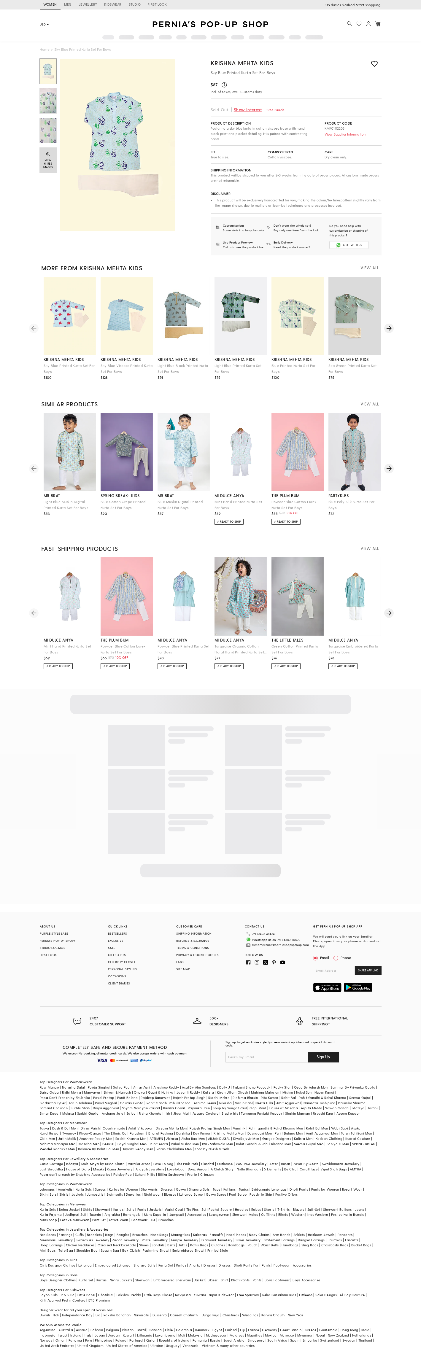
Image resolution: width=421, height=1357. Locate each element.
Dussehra (159, 1308)
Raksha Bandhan (117, 1308)
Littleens (305, 1288)
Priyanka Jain (199, 1101)
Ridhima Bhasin (245, 1091)
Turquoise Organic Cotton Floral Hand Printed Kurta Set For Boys (239, 649)
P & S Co (67, 1288)
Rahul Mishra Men (185, 1137)
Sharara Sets (199, 1182)
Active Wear (118, 1213)
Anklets (299, 1228)
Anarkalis (65, 1182)
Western (297, 1208)
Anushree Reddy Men (95, 1132)
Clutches (218, 1238)
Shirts (87, 1203)
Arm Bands (281, 1228)
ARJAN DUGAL (219, 1132)
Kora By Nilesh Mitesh (212, 1142)
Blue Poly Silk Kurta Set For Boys (351, 504)
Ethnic (283, 1208)
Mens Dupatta (155, 1208)
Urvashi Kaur (323, 1106)
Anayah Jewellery (150, 1162)
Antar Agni (141, 1080)
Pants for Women (325, 1182)
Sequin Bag (110, 1243)
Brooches (166, 1213)
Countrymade (114, 1121)
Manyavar (92, 1086)
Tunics (244, 1182)
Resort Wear (352, 1182)
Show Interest (248, 109)
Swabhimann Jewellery (341, 1157)
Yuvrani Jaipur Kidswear (214, 1288)
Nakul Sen (304, 1086)
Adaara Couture (206, 1106)
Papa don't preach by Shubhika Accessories (75, 1168)
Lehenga (85, 1259)
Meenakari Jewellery (56, 1233)
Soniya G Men (338, 1137)
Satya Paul (121, 1080)
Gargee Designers (276, 1132)
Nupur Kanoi (324, 1086)
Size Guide (275, 110)
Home (45, 49)
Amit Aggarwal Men (322, 1127)
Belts (171, 1238)
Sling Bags (309, 1238)
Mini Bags (48, 1243)
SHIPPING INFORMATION (194, 933)
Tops (216, 1182)
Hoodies (241, 1203)
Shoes (144, 1238)
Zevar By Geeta (306, 1157)
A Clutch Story (222, 1162)
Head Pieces (236, 1228)
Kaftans (229, 1182)
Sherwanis (149, 1182)
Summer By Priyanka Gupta (353, 1080)
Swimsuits (115, 1188)
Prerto (192, 1168)
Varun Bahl (243, 1096)
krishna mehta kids (64, 359)
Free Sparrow (248, 1288)
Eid (98, 1308)
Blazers (298, 1203)
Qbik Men (47, 1132)
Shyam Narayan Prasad (141, 1101)
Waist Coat (174, 1203)
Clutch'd (207, 1157)
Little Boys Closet (158, 1288)
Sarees (100, 1182)
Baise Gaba (49, 1086)
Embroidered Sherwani (172, 1273)
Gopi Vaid (258, 1101)
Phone (345, 957)
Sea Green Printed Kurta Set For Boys (352, 368)
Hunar (285, 1157)
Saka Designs (326, 1288)
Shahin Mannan (297, 1106)
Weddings (250, 1308)
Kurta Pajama (51, 1208)
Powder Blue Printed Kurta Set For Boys (184, 649)
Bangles (123, 1228)
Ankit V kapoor (140, 1121)
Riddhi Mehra (219, 1091)
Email (321, 957)
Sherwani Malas (245, 1208)
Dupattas (133, 1188)
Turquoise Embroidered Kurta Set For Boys (353, 649)
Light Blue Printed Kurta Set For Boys (238, 368)
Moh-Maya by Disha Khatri (103, 1157)
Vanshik (239, 1121)
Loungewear (219, 1208)
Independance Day (77, 1308)
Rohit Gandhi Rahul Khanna (169, 1096)
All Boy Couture (352, 1288)
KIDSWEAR (112, 4)
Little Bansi (86, 1288)
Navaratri (142, 1308)
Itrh (167, 1106)
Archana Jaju (112, 1106)
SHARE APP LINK (368, 970)
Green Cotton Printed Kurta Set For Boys (294, 649)
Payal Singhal (106, 1096)
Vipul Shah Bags (333, 1162)
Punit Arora (159, 1137)
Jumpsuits (95, 1188)
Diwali (45, 1308)
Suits (130, 1203)
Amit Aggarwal (288, 1096)
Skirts (63, 1188)
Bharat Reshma (160, 1127)
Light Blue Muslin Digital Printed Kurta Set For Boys (66, 504)
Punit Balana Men (289, 1127)
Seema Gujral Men (308, 1137)
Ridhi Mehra (71, 1086)
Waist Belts (269, 1238)
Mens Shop (48, 1213)
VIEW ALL (369, 267)
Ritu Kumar (269, 1091)
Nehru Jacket (69, 1203)
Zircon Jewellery (125, 1233)
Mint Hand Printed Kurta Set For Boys (238, 504)
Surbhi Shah (80, 1101)
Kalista (208, 1086)
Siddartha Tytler (53, 1096)
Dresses (167, 1182)
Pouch (253, 1238)
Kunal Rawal (49, 1127)
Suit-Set (313, 1203)
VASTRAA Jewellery (251, 1157)
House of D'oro (78, 1162)
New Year (295, 1308)
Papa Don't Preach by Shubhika (65, 1091)
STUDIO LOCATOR (53, 947)
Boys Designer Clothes (58, 1273)
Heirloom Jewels (321, 1228)
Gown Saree (216, 1188)
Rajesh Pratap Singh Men (210, 1121)
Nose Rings (159, 1228)
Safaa (131, 1106)
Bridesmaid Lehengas (269, 1182)
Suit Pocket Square (216, 1203)
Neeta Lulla (264, 1096)
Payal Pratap (103, 1091)
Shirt (224, 1273)
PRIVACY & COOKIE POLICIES (197, 955)
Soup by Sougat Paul (230, 1101)
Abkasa (172, 1132)
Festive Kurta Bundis (347, 1208)
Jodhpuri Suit (76, 1208)
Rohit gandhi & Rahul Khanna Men (276, 1121)
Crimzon (207, 1168)
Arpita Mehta (311, 1101)
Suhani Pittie (145, 1168)
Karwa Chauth (273, 1308)
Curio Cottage (51, 1157)
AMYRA (355, 1162)
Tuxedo (95, 1208)
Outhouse (225, 1157)
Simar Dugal (49, 1106)
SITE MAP (183, 969)
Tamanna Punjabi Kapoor (261, 1106)
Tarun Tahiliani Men (356, 1127)
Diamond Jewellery (217, 1233)
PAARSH (108, 1137)
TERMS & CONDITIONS (192, 947)
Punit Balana (127, 1091)
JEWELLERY (88, 4)
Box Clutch (131, 1243)
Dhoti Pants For (246, 1259)
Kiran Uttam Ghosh (232, 1086)
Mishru (287, 1086)
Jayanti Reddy (188, 1086)
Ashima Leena (205, 1096)
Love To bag (163, 1157)
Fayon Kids (49, 1288)
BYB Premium (99, 1294)
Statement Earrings (279, 1233)
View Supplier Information (345, 134)
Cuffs (79, 1228)
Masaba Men (89, 1137)
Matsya (358, 1101)
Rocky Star (282, 1080)
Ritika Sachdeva (171, 1168)
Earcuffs (216, 1228)
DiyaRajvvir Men (246, 1132)
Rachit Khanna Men (131, 1132)
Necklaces (48, 1228)
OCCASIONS (117, 976)
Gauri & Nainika (161, 1086)
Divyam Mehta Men (171, 1121)
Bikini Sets (48, 1188)
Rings (109, 1228)
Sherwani (102, 1203)
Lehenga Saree (191, 1188)
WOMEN (50, 4)
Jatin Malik (67, 1132)
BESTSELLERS (117, 933)
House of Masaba (283, 1101)
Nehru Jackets (121, 1273)
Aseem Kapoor (348, 1106)
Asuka (355, 1121)
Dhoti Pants (299, 1182)
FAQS (180, 962)
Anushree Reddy (166, 1080)
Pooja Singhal (99, 1080)
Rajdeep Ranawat (155, 1091)
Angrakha (112, 1208)
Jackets (78, 1188)
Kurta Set (165, 1259)
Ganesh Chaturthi (184, 1308)
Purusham (137, 1127)
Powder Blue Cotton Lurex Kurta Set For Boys (294, 504)
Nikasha (225, 1096)
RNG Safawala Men (217, 1137)
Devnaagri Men (259, 1127)
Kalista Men (303, 1132)
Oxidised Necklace (113, 1238)
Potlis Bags (199, 1238)
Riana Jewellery (119, 1162)
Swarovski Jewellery (92, 1233)
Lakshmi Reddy (129, 1288)
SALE (111, 947)
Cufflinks (268, 1208)
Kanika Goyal (174, 1101)
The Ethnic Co (115, 1127)
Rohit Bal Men (317, 1121)
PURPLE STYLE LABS (54, 933)
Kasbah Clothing (329, 1132)
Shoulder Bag (87, 1243)
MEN (68, 4)
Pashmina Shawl (156, 1243)
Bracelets (94, 1228)
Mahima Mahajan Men (58, 1137)
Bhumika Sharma (352, 1096)
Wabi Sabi (339, 1121)
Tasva (44, 1121)
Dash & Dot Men (65, 1121)
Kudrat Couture (357, 1132)
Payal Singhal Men (132, 1137)
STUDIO (135, 4)
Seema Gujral (360, 1091)
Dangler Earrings (311, 1233)
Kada (132, 1238)
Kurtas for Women (123, 1182)
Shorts (269, 1203)
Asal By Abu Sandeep (199, 1080)
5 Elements (272, 1162)
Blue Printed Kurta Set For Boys (293, 368)
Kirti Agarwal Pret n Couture (62, 1294)
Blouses (170, 1188)
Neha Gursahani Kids (279, 1288)
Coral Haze (308, 1162)
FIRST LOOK (157, 4)
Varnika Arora (139, 1157)
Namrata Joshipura (319, 1096)
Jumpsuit (176, 1208)
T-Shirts (283, 1203)
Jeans (359, 1203)
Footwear (139, 1213)
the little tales (287, 640)
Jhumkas (335, 1233)
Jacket (199, 1273)
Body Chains (259, 1228)
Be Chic (290, 1162)
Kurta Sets (84, 1182)
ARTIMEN (156, 1132)
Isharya (72, 1157)
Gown (181, 1182)
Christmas (231, 1308)
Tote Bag (65, 1243)
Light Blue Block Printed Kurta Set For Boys (183, 368)
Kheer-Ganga (90, 1127)
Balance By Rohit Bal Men (98, 1142)
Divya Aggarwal (106, 1101)
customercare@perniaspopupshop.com (273, 943)
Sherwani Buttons (337, 1203)
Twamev (69, 1127)
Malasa (68, 1106)
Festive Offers (286, 1188)
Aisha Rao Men (193, 1132)
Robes (256, 1203)
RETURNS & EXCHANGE (192, 940)
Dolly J (224, 1080)
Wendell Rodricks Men (57, 1142)
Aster (273, 1157)
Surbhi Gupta (88, 1106)
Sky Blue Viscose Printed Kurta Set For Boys (127, 368)
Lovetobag (176, 1162)
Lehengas (47, 1182)
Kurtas (118, 1203)
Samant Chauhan (54, 1101)
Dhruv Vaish (90, 1121)
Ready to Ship (261, 1188)
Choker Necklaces (80, 1238)
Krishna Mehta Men (229, 1127)
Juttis (182, 1238)
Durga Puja (211, 1308)
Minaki (98, 1162)
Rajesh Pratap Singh (189, 1091)
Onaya (139, 1086)
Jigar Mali (181, 1106)
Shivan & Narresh (117, 1086)
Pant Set (99, 1213)
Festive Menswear (74, 1213)
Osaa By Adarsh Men (311, 1080)
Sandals (158, 1238)
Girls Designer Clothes (57, 1259)
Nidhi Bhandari (249, 1162)
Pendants (345, 1228)
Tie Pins (192, 1203)
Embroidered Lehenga (113, 1259)
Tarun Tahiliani (80, 1096)
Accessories (196, 1208)
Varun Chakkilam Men (174, 1142)
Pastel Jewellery (155, 1233)
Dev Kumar (202, 1127)
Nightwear (152, 1188)
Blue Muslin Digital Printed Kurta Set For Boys (180, 504)
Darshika (183, 1127)
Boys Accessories (306, 1273)
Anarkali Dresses (202, 1259)
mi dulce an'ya (229, 495)
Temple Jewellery (184, 1233)
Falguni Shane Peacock (251, 1080)
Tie (152, 1213)
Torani (373, 1101)
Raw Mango (49, 1080)
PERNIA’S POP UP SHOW (57, 940)
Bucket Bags (361, 1238)
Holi (56, 1308)
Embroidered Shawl (188, 1243)
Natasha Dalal (73, 1080)
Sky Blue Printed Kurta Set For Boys (69, 368)
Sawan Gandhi (337, 1101)
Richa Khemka (150, 1106)
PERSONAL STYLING (122, 969)
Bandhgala (132, 1208)
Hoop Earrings (51, 1238)
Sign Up (323, 1050)
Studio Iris (230, 1106)
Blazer (212, 1273)
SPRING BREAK (363, 1137)
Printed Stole (217, 1243)
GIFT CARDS (117, 955)
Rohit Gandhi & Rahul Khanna (322, 1091)
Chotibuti (106, 1288)
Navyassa (183, 1288)
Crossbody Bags (334, 1238)
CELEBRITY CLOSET (121, 962)
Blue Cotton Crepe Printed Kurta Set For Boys (123, 504)
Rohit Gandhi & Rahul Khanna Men (263, 1137)
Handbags (236, 1238)
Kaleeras (200, 1228)
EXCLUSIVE (115, 940)
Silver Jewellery (248, 1233)
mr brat (52, 495)
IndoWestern (317, 1208)
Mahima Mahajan (265, 1086)
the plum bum (285, 495)
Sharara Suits (144, 1259)
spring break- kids (120, 495)
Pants (141, 1203)
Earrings (65, 1228)
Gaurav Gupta (132, 1096)
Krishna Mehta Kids (242, 62)
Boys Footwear (277, 1273)
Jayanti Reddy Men (137, 1142)
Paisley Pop (122, 1168)
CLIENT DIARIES (119, 983)
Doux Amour (198, 1162)
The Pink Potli (187, 1157)
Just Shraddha (51, 1162)
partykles (338, 495)
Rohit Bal (288, 1091)
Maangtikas (180, 1228)
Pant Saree (238, 1188)
